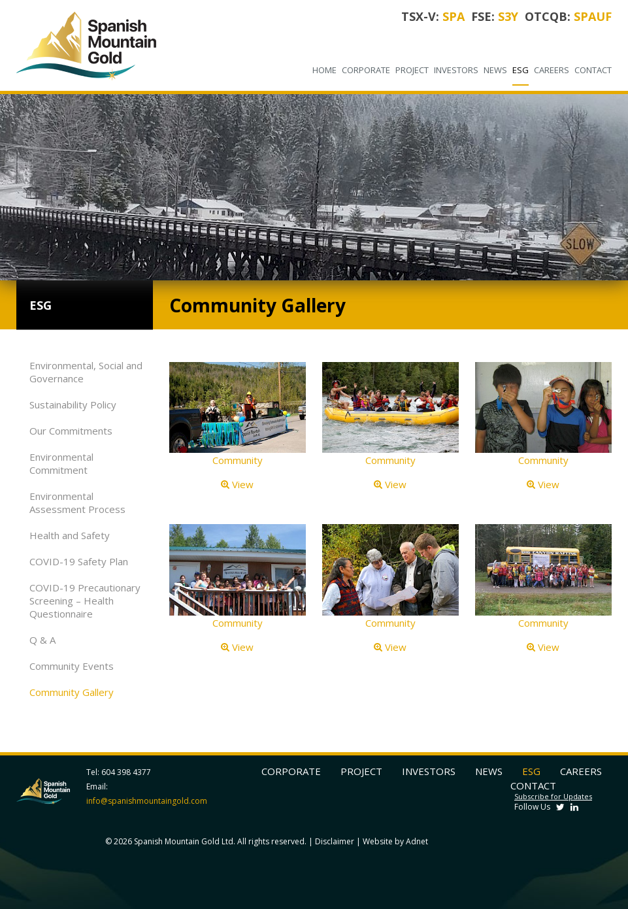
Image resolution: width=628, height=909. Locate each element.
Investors (456, 70)
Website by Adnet (395, 841)
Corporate (366, 70)
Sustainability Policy (72, 404)
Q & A (42, 639)
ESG (520, 70)
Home (324, 70)
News (495, 70)
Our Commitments (70, 430)
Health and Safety (69, 535)
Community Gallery (71, 692)
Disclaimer (334, 841)
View (237, 484)
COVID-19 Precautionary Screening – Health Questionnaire (84, 600)
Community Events (71, 665)
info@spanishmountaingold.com (146, 800)
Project (412, 70)
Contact (593, 70)
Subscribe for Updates (553, 796)
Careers (551, 70)
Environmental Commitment (61, 463)
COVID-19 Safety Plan (78, 561)
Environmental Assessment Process (77, 502)
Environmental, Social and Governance (85, 372)
